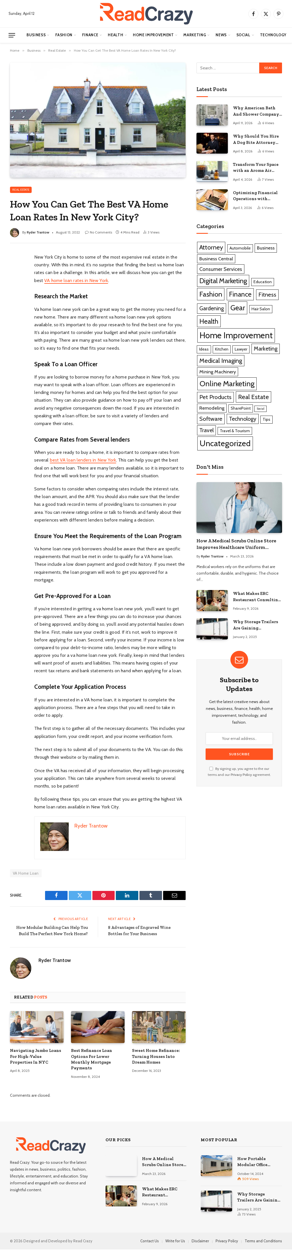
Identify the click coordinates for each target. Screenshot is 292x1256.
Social (243, 35)
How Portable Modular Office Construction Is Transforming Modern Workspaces (258, 1168)
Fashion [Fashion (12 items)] (210, 294)
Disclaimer (200, 1247)
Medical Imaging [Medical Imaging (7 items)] (220, 361)
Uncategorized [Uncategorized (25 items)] (225, 443)
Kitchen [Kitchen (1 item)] (221, 349)
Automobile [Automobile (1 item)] (240, 248)
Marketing (194, 35)
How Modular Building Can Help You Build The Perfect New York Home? (56, 934)
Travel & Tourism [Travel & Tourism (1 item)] (235, 430)
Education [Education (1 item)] (263, 281)
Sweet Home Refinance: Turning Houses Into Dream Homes (156, 1062)
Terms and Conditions (263, 1247)
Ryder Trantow (38, 232)
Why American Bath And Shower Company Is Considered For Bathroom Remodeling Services (256, 111)
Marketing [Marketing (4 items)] (265, 348)
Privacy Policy (241, 774)
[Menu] (12, 35)
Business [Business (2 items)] (266, 248)
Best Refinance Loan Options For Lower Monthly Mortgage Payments (91, 1065)
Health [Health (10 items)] (208, 321)
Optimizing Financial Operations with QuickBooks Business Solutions (255, 196)
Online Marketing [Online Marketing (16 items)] (227, 383)
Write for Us (175, 1247)
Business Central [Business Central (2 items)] (216, 258)
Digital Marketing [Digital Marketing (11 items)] (223, 281)
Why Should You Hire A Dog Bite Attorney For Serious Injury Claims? (256, 140)
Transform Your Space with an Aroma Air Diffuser (256, 168)
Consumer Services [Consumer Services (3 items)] (220, 269)
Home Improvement (153, 35)
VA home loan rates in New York (76, 280)
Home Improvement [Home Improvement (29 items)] (236, 335)
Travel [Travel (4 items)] (206, 430)
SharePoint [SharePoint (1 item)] (241, 408)
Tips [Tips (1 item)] (266, 419)
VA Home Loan (26, 873)
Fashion (63, 35)
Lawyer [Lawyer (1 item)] (241, 349)
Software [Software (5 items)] (210, 418)
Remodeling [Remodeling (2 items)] (211, 408)
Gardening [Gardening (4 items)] (211, 308)
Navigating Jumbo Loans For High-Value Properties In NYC (35, 1062)
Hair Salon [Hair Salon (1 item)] (261, 308)
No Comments (98, 232)
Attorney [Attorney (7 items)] (211, 247)
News (221, 35)
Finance (90, 35)
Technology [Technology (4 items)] (242, 418)
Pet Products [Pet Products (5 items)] (215, 396)
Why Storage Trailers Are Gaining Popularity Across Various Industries (255, 625)
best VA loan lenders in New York (83, 460)
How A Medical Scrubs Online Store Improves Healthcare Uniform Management (236, 544)
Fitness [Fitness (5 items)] (267, 294)
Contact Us (149, 1247)
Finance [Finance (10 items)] (240, 294)
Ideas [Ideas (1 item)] (204, 349)
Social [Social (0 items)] (260, 408)
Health (115, 35)
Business (36, 35)
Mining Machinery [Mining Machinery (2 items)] (217, 372)
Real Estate (20, 190)
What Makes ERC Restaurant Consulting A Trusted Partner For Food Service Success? (257, 597)
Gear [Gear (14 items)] (237, 307)
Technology (273, 35)
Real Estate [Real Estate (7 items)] (253, 397)
